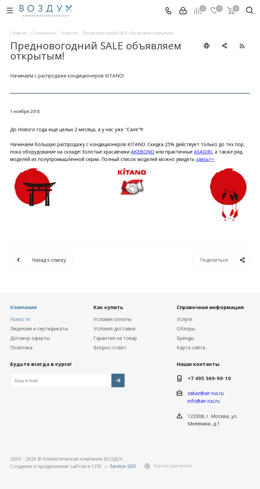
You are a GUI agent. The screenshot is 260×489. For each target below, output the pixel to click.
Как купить (108, 307)
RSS (242, 46)
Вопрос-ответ (109, 347)
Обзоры (186, 328)
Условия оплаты (112, 319)
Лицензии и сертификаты (39, 328)
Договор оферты (30, 338)
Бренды (185, 338)
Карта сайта (191, 347)
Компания (23, 307)
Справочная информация (210, 307)
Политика (21, 347)
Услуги (184, 319)
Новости (20, 319)
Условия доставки (114, 328)
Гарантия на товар (115, 338)
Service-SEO (123, 466)
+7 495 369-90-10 (209, 378)
